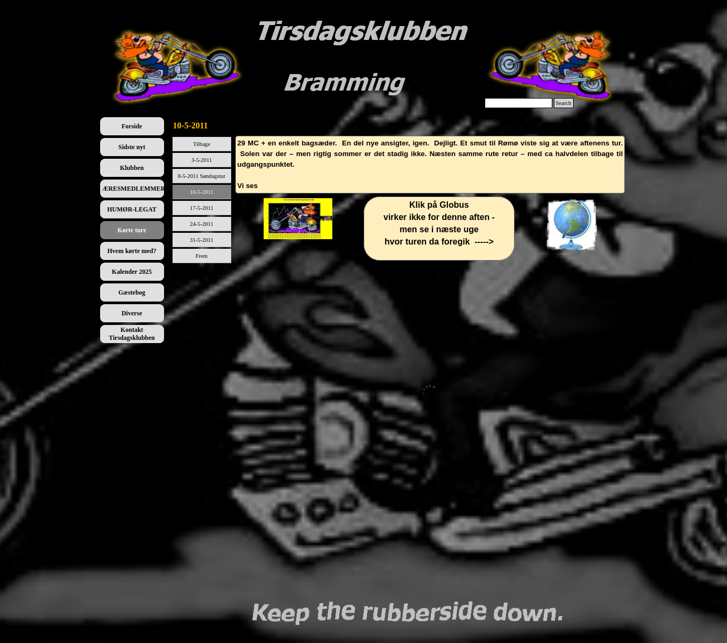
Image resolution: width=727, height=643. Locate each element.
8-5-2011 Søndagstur (201, 176)
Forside (131, 126)
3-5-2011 (201, 160)
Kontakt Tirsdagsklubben (132, 333)
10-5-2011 (202, 192)
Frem (201, 256)
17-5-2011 (202, 208)
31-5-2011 (202, 240)
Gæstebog (131, 292)
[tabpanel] (430, 164)
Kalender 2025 (132, 271)
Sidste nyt (131, 147)
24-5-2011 (202, 224)
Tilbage (201, 144)
